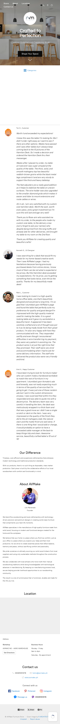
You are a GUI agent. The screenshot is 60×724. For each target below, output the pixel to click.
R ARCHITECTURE (44, 717)
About (15, 3)
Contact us (8, 7)
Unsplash (23, 719)
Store (6, 3)
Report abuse (35, 719)
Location (26, 3)
